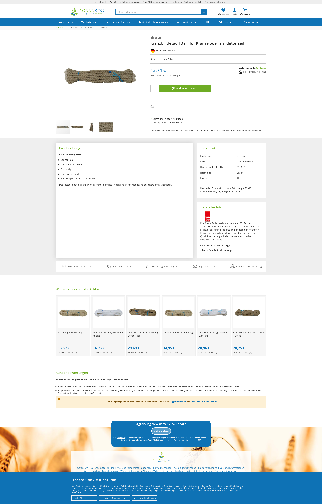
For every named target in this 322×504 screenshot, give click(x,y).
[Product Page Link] (73, 327)
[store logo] (88, 11)
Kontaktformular (162, 467)
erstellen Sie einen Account (204, 401)
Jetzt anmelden (161, 431)
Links (195, 471)
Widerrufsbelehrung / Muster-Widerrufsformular (146, 471)
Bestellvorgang (110, 471)
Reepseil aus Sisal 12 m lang (178, 332)
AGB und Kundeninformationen (134, 467)
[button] (77, 127)
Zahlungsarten (92, 471)
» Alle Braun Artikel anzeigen (215, 245)
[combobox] (161, 12)
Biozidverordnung (207, 467)
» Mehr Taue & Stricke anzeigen (217, 250)
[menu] (161, 22)
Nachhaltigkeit (183, 471)
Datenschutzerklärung (102, 467)
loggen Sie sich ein (178, 401)
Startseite (59, 27)
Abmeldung (121, 437)
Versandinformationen (232, 467)
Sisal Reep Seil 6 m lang (70, 332)
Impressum (82, 467)
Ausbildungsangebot (185, 467)
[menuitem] (65, 22)
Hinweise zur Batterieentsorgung (218, 471)
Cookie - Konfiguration (114, 498)
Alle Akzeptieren (84, 498)
